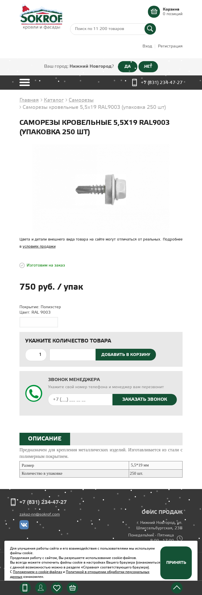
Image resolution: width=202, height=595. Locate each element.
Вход (147, 46)
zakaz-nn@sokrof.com (39, 514)
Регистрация (170, 46)
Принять (176, 562)
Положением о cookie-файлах (37, 572)
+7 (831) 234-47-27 (162, 82)
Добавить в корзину (125, 354)
